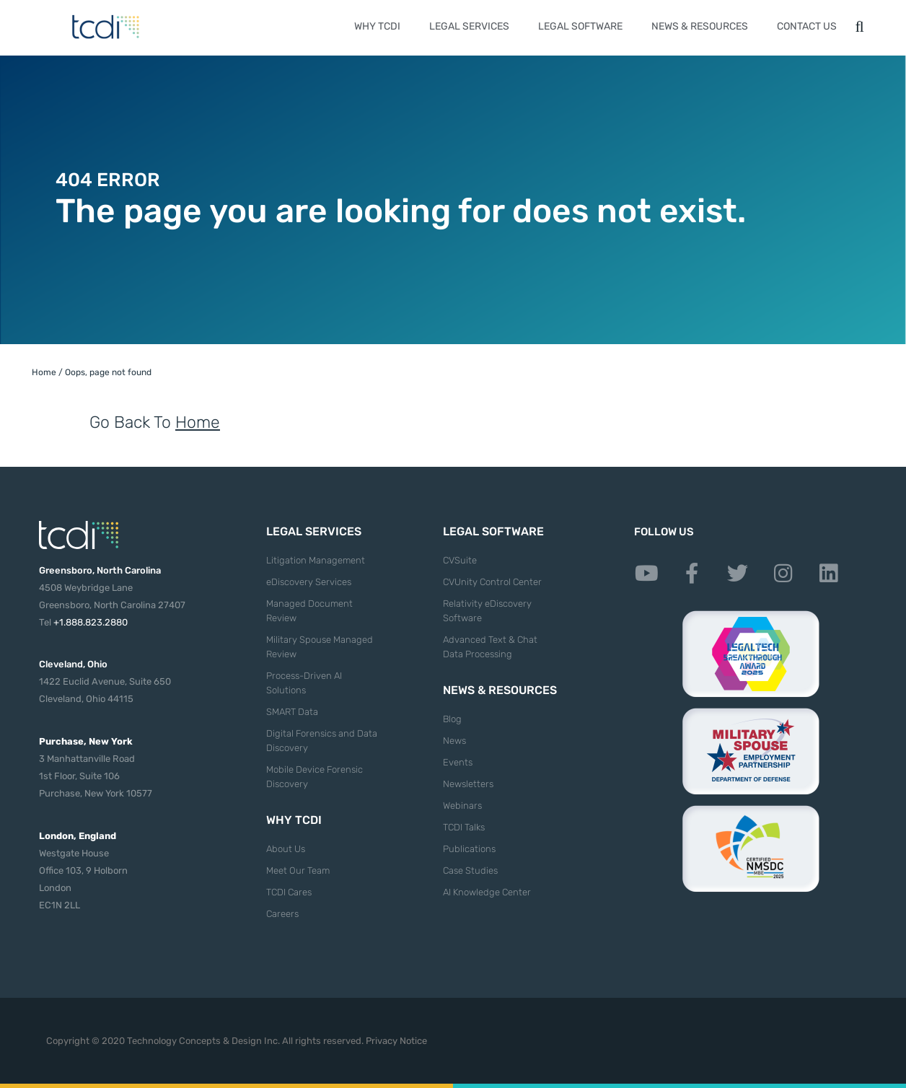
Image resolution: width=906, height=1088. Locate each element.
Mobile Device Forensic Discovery (314, 776)
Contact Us (807, 26)
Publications (469, 848)
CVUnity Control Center (492, 581)
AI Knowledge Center (487, 892)
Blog (452, 719)
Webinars (462, 805)
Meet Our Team (298, 870)
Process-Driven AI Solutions (304, 683)
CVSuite (460, 560)
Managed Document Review (309, 610)
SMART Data (292, 711)
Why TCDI (377, 26)
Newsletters (468, 783)
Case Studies (470, 870)
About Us (285, 848)
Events (457, 762)
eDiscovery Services (308, 581)
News (454, 740)
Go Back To (154, 422)
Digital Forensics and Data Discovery (321, 740)
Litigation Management (315, 560)
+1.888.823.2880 (90, 622)
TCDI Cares (289, 892)
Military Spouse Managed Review (319, 646)
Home (44, 372)
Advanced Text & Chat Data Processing (490, 646)
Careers (282, 913)
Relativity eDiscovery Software (487, 610)
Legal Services (469, 26)
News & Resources (699, 26)
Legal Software (580, 26)
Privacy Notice (396, 1040)
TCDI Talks (464, 827)
